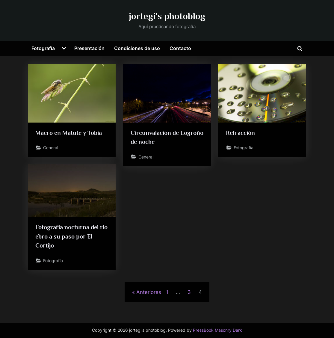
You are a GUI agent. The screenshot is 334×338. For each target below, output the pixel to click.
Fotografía (43, 48)
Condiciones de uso (137, 48)
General (50, 147)
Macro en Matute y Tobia (68, 132)
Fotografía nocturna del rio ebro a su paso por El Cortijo (71, 236)
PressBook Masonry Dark (217, 330)
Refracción (240, 132)
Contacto (180, 48)
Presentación (89, 48)
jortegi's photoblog (167, 16)
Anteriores (148, 292)
